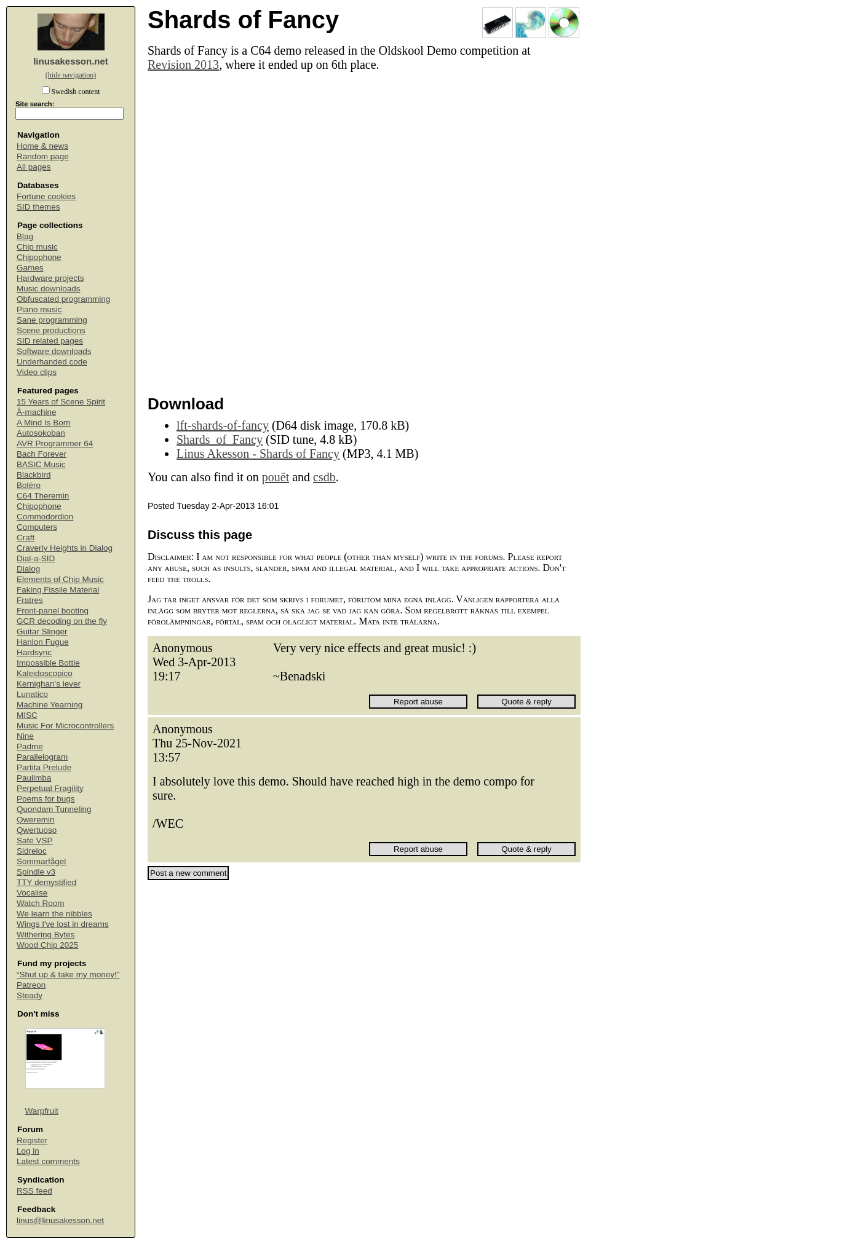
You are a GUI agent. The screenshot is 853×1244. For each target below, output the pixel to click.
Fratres (30, 600)
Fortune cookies (46, 196)
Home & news (42, 146)
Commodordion (45, 516)
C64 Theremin (43, 495)
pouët (275, 477)
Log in (28, 1150)
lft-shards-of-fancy (223, 425)
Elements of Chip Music (60, 579)
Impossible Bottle (48, 662)
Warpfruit (41, 1111)
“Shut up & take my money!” (68, 974)
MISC (27, 715)
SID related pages (50, 340)
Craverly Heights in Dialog (65, 548)
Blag (25, 236)
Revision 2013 (183, 64)
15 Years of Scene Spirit (61, 401)
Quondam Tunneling (54, 809)
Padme (30, 746)
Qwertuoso (37, 830)
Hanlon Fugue (43, 642)
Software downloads (54, 351)
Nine (25, 736)
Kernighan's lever (49, 683)
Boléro (29, 485)
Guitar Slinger (42, 631)
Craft (25, 537)
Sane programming (52, 320)
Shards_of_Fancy (220, 439)
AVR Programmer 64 (55, 443)
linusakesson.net (70, 61)
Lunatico (32, 694)
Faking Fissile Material (58, 589)
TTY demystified (46, 882)
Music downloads (49, 288)
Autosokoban (41, 433)
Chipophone (39, 257)
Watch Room (41, 903)
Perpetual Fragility (50, 788)
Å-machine (37, 412)
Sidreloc (32, 851)
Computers (37, 527)
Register (32, 1140)
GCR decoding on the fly (62, 621)
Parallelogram (42, 757)
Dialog (28, 568)
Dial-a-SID (36, 558)
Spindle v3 (36, 871)
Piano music (39, 309)
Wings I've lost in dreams (63, 924)
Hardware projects (50, 278)
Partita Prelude (44, 767)
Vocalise (32, 892)
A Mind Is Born (44, 422)
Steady (29, 995)
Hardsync (34, 652)
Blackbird (34, 474)
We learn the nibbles (54, 913)
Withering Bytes (46, 934)
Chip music (37, 246)
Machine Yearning (49, 704)
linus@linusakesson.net (60, 1220)
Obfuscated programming (63, 299)
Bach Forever (41, 454)
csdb (324, 477)
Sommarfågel (41, 861)
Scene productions (51, 330)
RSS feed (34, 1190)
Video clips (37, 372)
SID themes (38, 206)
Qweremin (36, 819)
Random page (43, 156)
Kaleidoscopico (45, 673)
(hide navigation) (71, 75)
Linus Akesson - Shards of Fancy (258, 453)
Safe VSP (35, 840)
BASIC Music (41, 464)
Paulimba (34, 777)
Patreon (31, 985)
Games (30, 267)
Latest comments (48, 1161)
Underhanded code (52, 361)
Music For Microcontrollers (65, 725)
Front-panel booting (53, 610)
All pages (34, 166)
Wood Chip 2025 (47, 945)
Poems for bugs (46, 798)
